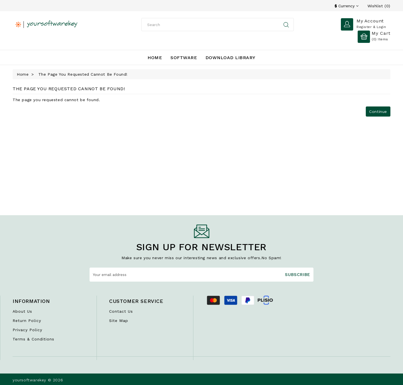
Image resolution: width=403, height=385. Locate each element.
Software (183, 57)
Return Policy (27, 320)
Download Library (230, 57)
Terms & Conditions (33, 339)
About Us (22, 311)
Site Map (118, 320)
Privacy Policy (27, 330)
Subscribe (297, 274)
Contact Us (121, 311)
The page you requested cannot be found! (83, 74)
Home (154, 57)
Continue (378, 111)
